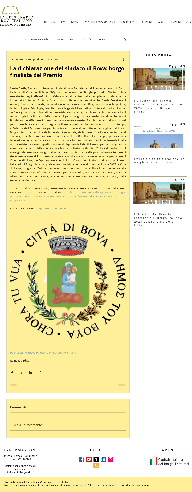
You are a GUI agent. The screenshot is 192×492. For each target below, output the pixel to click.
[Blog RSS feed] (96, 465)
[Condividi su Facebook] (12, 372)
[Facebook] (81, 459)
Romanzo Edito (65, 39)
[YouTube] (89, 459)
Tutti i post (11, 39)
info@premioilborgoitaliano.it (20, 472)
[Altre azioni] (123, 59)
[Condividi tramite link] (40, 372)
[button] (125, 39)
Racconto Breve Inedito (37, 39)
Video (102, 39)
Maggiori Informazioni (137, 484)
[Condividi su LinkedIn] (30, 372)
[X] (96, 459)
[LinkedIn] (103, 459)
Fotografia (85, 39)
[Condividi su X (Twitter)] (21, 372)
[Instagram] (110, 459)
